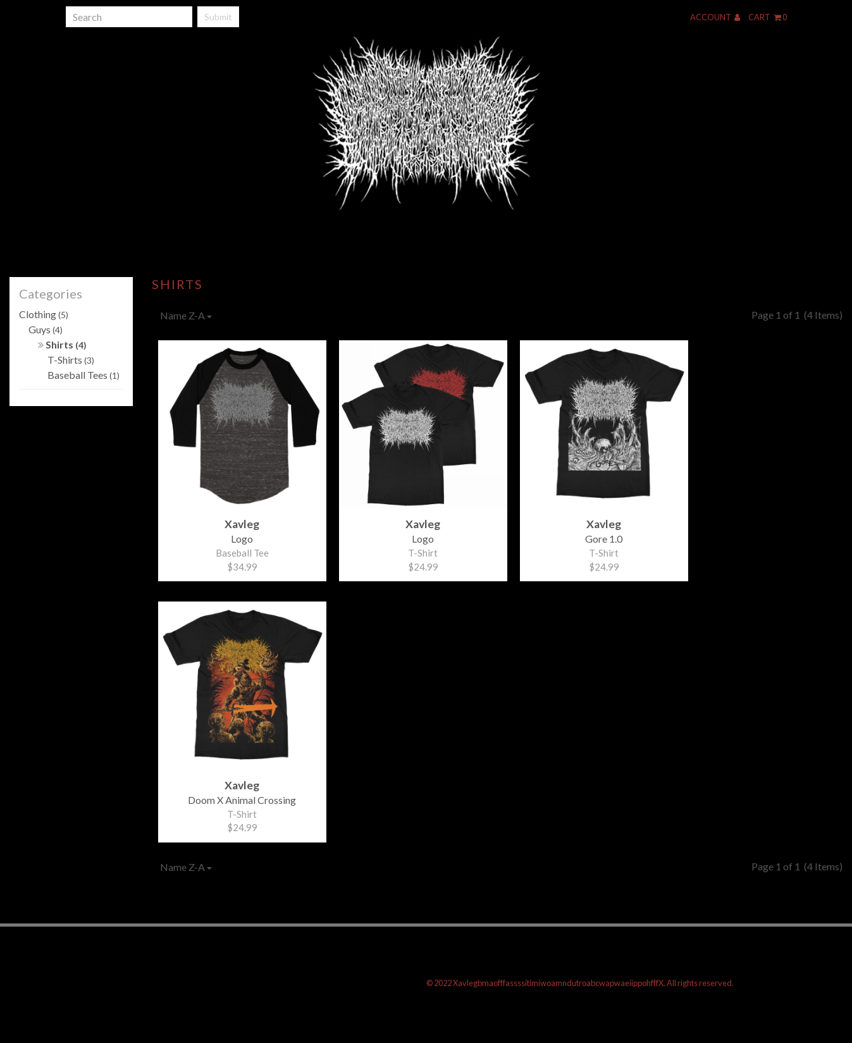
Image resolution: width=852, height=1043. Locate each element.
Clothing (43, 314)
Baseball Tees (83, 375)
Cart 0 (767, 17)
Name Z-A (186, 315)
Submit (218, 16)
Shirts (62, 344)
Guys (45, 329)
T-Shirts (70, 360)
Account (715, 17)
